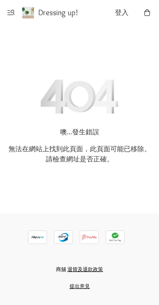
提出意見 (80, 286)
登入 (121, 12)
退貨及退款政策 (85, 269)
